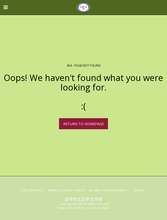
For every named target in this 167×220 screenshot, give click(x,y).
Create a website (98, 208)
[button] (5, 7)
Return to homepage (83, 123)
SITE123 (80, 208)
